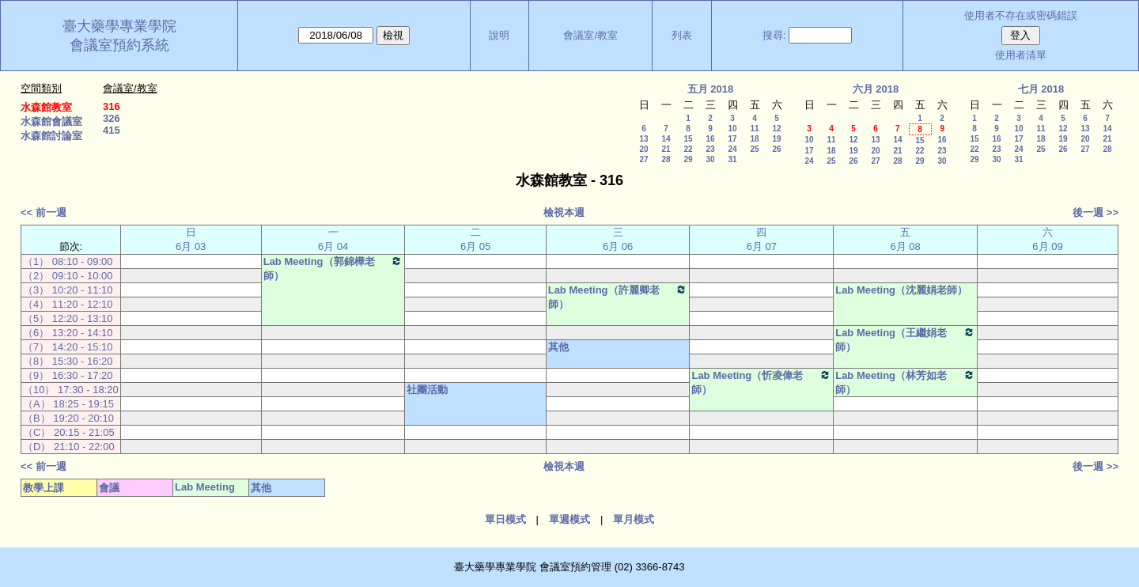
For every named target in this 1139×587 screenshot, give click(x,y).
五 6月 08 (905, 239)
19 (776, 138)
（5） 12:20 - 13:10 (67, 318)
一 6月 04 (333, 239)
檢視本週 (564, 212)
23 (710, 149)
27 (643, 159)
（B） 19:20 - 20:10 (68, 418)
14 (665, 138)
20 (643, 149)
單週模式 (569, 519)
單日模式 (505, 519)
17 (732, 138)
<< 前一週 (43, 212)
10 (732, 128)
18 (754, 138)
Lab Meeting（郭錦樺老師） (333, 268)
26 (776, 149)
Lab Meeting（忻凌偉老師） (761, 382)
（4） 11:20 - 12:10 (67, 304)
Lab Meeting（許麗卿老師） (618, 296)
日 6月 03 (191, 239)
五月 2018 (710, 89)
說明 (499, 35)
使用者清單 (1020, 55)
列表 (682, 35)
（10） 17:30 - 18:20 (71, 390)
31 (732, 159)
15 (687, 138)
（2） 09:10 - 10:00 (67, 276)
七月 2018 (1041, 89)
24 (732, 149)
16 (710, 138)
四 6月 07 (762, 239)
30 (710, 159)
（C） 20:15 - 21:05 (69, 432)
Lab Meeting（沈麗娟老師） (901, 290)
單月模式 (633, 519)
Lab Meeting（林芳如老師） (905, 382)
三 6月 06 (618, 239)
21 (665, 149)
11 (754, 128)
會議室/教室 (590, 35)
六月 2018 (876, 89)
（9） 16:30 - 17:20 (67, 375)
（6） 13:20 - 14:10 (67, 333)
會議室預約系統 (119, 45)
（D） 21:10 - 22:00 (69, 447)
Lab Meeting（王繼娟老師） (905, 339)
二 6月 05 (475, 239)
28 (665, 159)
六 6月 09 (1047, 239)
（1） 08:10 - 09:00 (67, 261)
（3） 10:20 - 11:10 (67, 290)
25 (754, 149)
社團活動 (427, 390)
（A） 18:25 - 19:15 (68, 404)
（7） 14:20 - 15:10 (67, 347)
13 (643, 138)
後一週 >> (1095, 212)
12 (776, 128)
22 (687, 149)
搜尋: (774, 35)
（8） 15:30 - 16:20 (67, 361)
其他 (558, 347)
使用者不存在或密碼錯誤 (1020, 15)
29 (687, 159)
